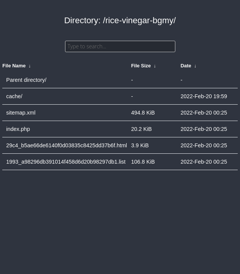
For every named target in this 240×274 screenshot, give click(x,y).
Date (186, 65)
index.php (18, 129)
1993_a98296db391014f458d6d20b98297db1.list (66, 162)
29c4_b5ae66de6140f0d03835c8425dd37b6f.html (66, 145)
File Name (13, 65)
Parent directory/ (26, 80)
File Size (141, 65)
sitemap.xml (20, 113)
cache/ (14, 96)
